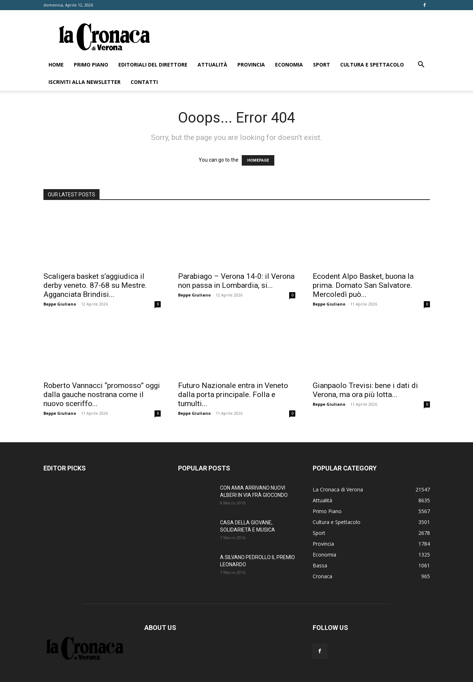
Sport (321, 64)
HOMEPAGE (258, 160)
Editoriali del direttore (152, 64)
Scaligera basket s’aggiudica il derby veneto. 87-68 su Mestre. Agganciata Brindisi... (95, 285)
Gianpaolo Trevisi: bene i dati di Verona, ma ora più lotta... (365, 390)
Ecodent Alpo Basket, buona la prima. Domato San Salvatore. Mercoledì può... (363, 285)
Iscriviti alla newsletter (84, 81)
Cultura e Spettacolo (372, 64)
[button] (421, 65)
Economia (289, 64)
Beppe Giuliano (59, 304)
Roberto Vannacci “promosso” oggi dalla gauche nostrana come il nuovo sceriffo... (101, 394)
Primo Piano (91, 64)
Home (56, 64)
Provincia (251, 64)
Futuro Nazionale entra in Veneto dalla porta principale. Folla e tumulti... (233, 394)
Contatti (144, 81)
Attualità (212, 64)
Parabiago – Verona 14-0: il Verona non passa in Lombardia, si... (236, 281)
